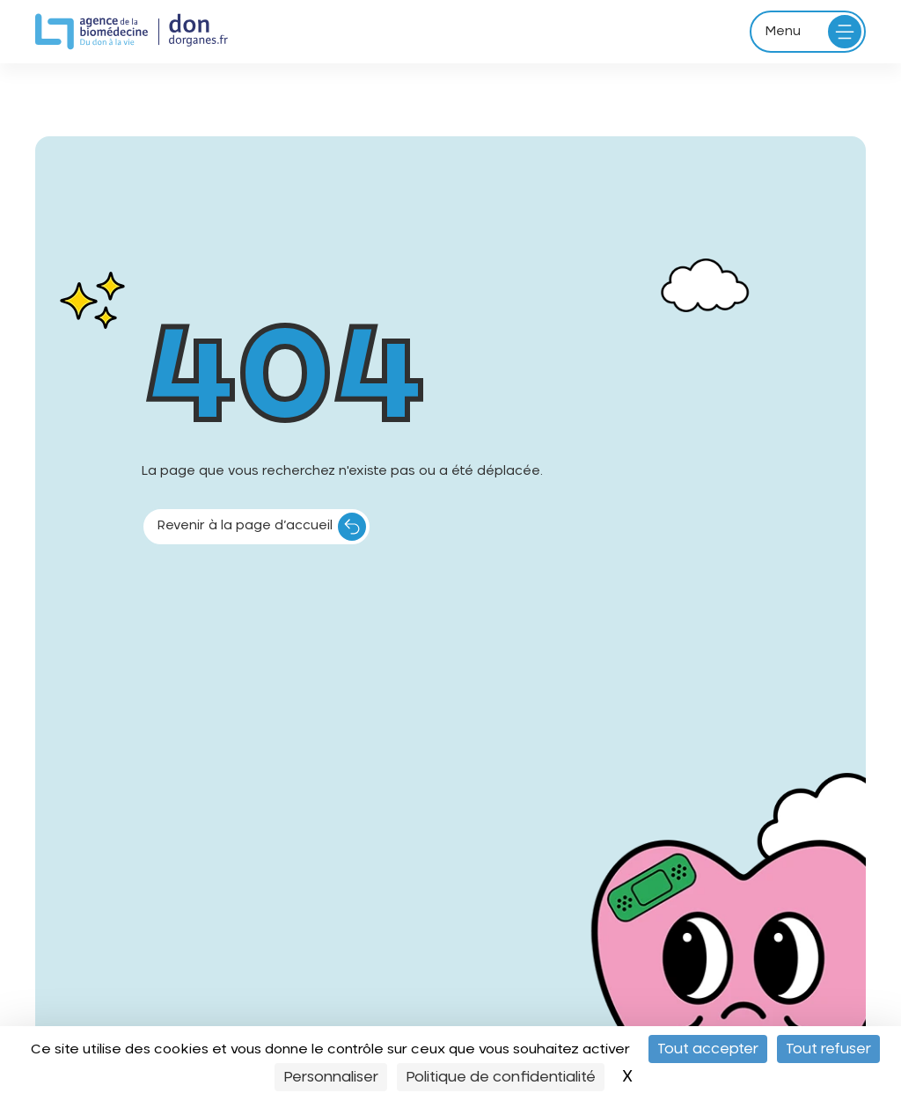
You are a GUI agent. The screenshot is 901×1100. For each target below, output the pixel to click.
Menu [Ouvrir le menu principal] (783, 31)
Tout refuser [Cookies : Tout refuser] (828, 1049)
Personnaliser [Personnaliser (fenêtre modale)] (330, 1077)
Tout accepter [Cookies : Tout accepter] (707, 1049)
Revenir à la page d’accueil (245, 526)
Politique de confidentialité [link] (501, 1077)
